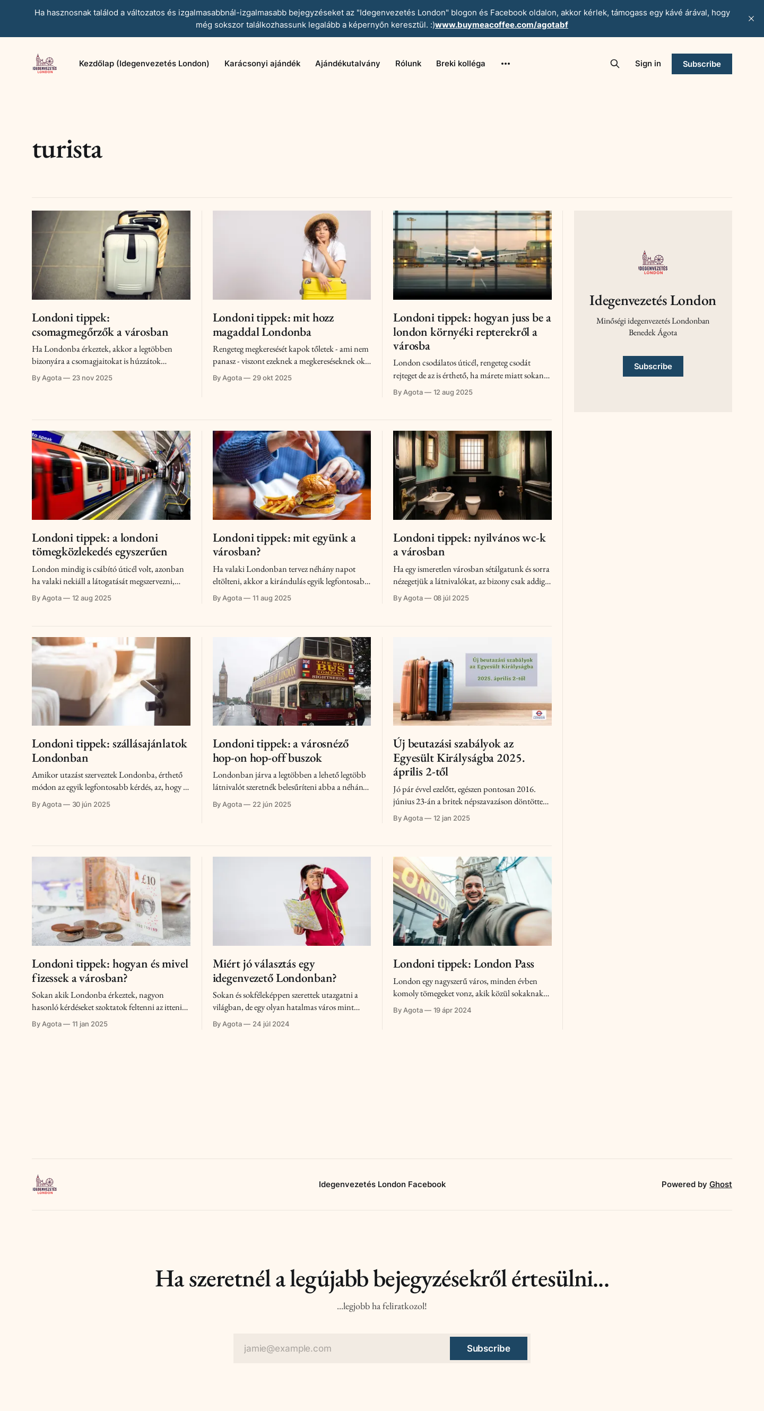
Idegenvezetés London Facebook (382, 1184)
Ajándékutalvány (347, 63)
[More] (505, 63)
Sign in (648, 63)
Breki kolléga (460, 63)
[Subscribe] (488, 1348)
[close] (751, 18)
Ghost (720, 1184)
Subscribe (702, 64)
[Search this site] (614, 63)
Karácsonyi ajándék (262, 63)
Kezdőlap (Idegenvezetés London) (144, 63)
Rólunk (408, 63)
